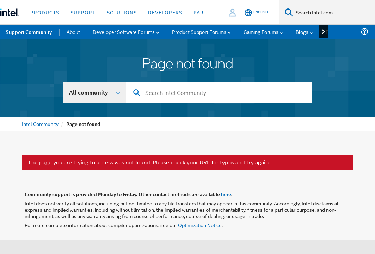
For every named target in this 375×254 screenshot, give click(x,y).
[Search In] (95, 92)
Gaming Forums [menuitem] (261, 31)
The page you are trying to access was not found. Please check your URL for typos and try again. (149, 162)
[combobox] (219, 92)
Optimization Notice (200, 225)
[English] (256, 12)
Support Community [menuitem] (29, 32)
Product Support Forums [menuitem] (199, 31)
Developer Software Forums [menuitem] (124, 31)
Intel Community (40, 123)
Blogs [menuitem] (302, 31)
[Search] (289, 12)
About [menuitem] (73, 31)
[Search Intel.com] (334, 12)
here (226, 194)
